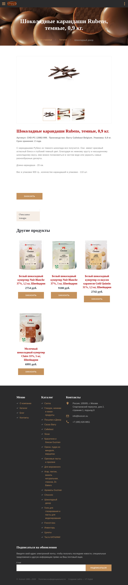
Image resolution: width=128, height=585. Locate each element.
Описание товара (28, 214)
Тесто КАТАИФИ (52, 534)
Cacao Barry (50, 421)
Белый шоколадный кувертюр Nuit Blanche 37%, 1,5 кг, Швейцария (31, 277)
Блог (22, 410)
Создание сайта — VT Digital (80, 576)
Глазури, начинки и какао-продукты (52, 408)
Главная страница (43, 40)
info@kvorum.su (80, 413)
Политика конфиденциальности (52, 576)
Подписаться (99, 565)
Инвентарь (49, 525)
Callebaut (48, 426)
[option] (64, 73)
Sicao (47, 431)
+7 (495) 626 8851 (81, 419)
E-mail (18, 560)
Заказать (29, 196)
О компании (25, 400)
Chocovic (48, 492)
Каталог (63, 40)
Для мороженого (52, 464)
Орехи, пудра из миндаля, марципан (52, 447)
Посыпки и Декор (52, 417)
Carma (47, 400)
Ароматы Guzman (53, 487)
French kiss (49, 520)
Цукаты (48, 529)
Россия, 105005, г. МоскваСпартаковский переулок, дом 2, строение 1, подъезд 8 (88, 403)
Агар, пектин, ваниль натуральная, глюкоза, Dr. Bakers (51, 475)
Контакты (24, 414)
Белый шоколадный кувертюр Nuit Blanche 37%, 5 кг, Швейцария (64, 277)
